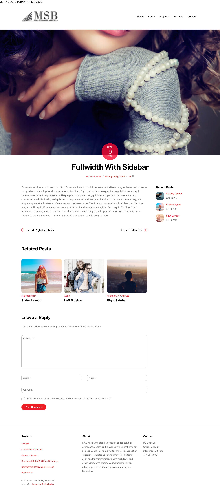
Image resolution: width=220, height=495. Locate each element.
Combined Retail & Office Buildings (39, 461)
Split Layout (172, 216)
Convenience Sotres (31, 449)
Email (92, 378)
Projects (164, 16)
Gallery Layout (174, 193)
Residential (27, 472)
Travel (125, 296)
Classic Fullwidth (131, 230)
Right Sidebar (117, 301)
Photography (111, 176)
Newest (25, 444)
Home (140, 16)
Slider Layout (31, 301)
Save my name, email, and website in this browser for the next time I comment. (70, 399)
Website (28, 390)
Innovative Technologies (43, 484)
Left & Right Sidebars (40, 230)
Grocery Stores (29, 455)
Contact (192, 16)
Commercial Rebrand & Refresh (37, 467)
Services (178, 16)
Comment (29, 339)
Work (122, 176)
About (151, 16)
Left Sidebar (73, 301)
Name (27, 378)
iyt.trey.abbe (93, 177)
